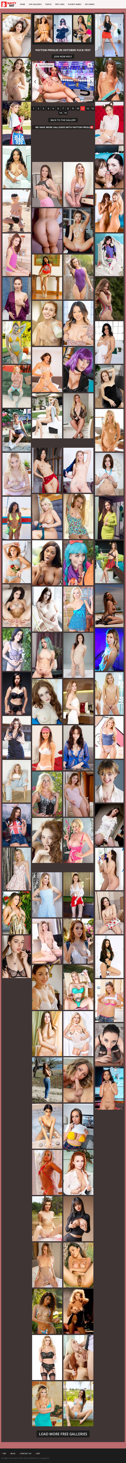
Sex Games (89, 4)
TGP (4, 1453)
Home (22, 4)
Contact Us (25, 1453)
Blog (13, 1453)
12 (87, 108)
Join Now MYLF (63, 56)
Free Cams (59, 4)
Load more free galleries (63, 1434)
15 (65, 112)
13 (92, 108)
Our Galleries (35, 4)
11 (82, 108)
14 (60, 112)
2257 (38, 1453)
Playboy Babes (74, 4)
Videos (48, 4)
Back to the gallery (63, 120)
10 (78, 108)
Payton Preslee (46, 65)
